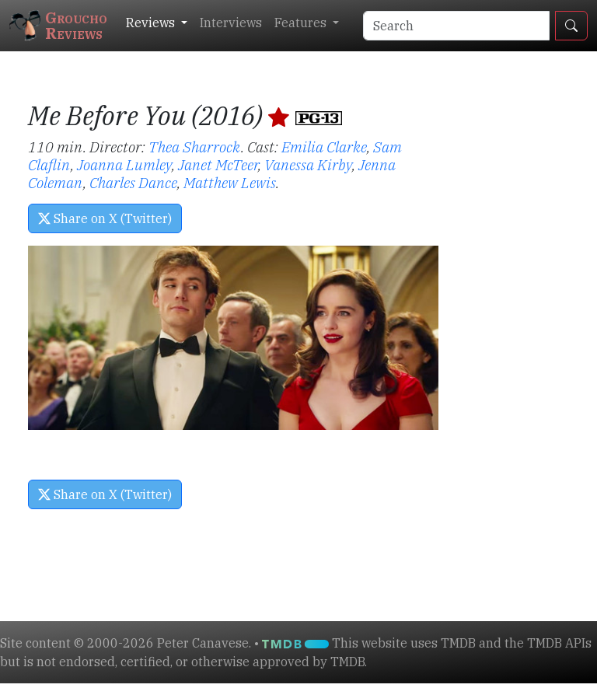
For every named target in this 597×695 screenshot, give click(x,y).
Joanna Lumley (124, 164)
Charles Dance (133, 182)
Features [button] (302, 22)
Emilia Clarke (324, 146)
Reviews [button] (152, 22)
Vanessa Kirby (308, 164)
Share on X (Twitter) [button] (105, 218)
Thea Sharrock (194, 146)
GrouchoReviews (58, 25)
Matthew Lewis (229, 182)
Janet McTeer (218, 164)
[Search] (456, 25)
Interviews (231, 22)
